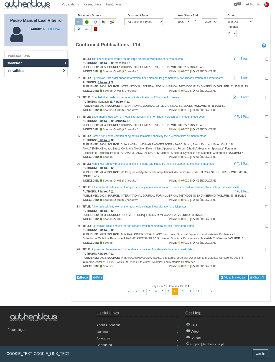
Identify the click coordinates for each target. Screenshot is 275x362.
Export (82, 275)
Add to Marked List (233, 275)
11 (189, 289)
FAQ (191, 323)
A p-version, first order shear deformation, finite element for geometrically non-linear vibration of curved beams (158, 77)
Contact (193, 335)
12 (197, 289)
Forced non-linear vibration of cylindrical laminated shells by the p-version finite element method (149, 135)
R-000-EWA (51, 29)
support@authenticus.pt (205, 342)
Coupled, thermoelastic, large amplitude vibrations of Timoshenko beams (135, 97)
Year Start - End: (188, 15)
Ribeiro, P (104, 63)
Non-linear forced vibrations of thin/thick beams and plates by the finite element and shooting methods (153, 162)
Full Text (240, 59)
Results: (232, 26)
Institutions (113, 4)
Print (97, 275)
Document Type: (138, 15)
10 (181, 289)
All (78, 21)
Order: (231, 15)
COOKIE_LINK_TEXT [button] (51, 354)
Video (192, 329)
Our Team (103, 329)
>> (211, 289)
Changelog (104, 342)
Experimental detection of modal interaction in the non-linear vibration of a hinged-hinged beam (149, 116)
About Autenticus (108, 323)
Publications (70, 4)
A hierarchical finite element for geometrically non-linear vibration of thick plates (139, 205)
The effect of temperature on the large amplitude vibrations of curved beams (137, 59)
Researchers (93, 4)
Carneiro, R (122, 120)
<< (129, 289)
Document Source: (90, 15)
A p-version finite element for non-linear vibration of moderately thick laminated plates (143, 224)
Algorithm (103, 336)
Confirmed (36, 63)
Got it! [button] (260, 354)
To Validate (36, 71)
